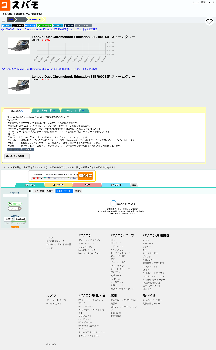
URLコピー (82, 25)
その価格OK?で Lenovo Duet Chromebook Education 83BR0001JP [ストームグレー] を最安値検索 (49, 29)
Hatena (57, 25)
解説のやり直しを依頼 (20, 149)
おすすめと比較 (46, 110)
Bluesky (30, 25)
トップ (195, 2)
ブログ (49, 248)
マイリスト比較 (75, 110)
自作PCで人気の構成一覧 (58, 244)
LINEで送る (44, 25)
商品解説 (17, 111)
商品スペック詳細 (15, 156)
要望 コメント (208, 2)
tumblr (68, 25)
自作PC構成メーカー (56, 241)
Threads (18, 25)
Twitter (6, 25)
